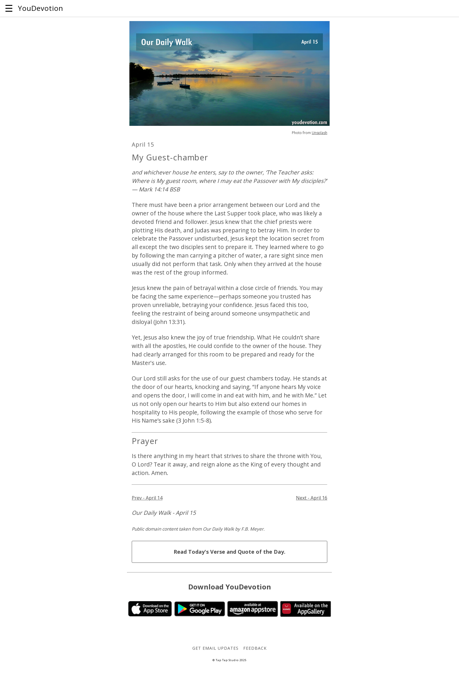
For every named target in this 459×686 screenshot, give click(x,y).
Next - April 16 (311, 498)
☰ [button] (9, 8)
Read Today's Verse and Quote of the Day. (229, 551)
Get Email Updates (215, 648)
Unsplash (319, 132)
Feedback (255, 648)
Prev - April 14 (147, 498)
